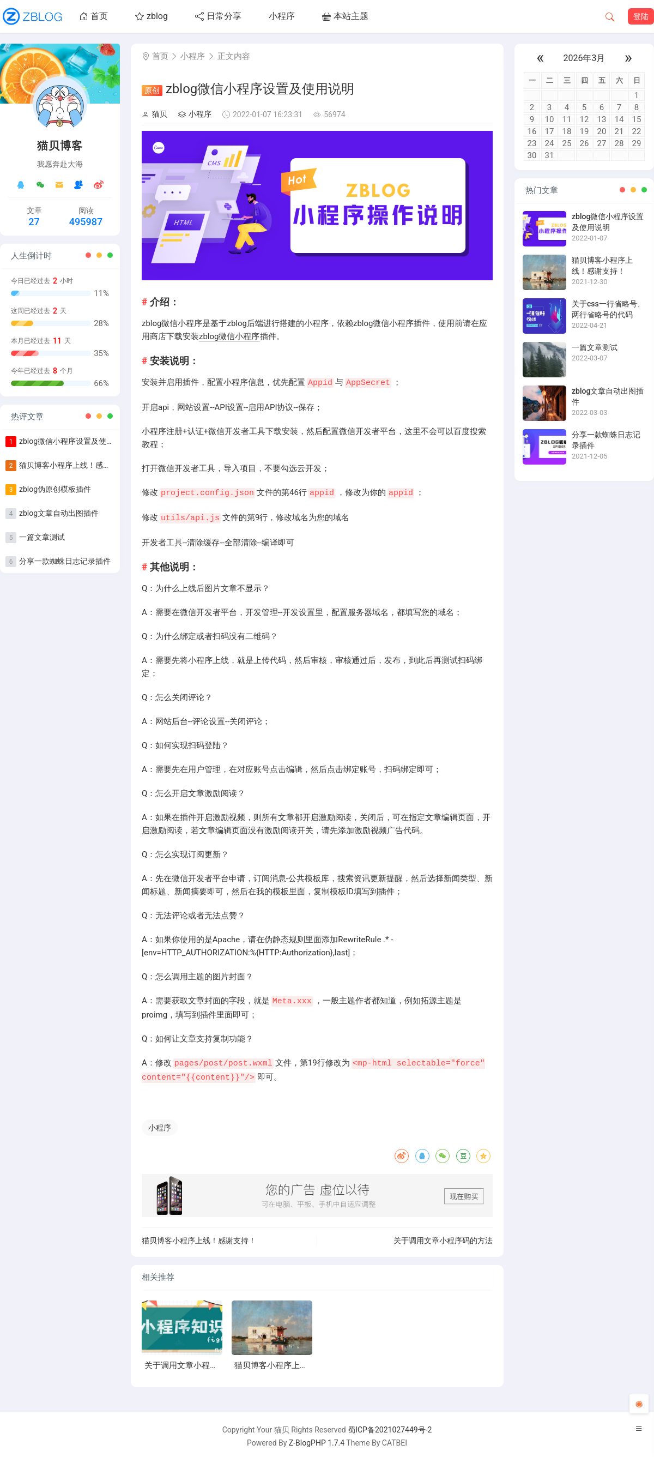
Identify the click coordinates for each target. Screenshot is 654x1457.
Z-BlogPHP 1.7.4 (316, 1439)
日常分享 (218, 16)
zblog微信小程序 (229, 336)
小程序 (282, 16)
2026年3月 (584, 58)
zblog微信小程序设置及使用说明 (74, 441)
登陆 (641, 16)
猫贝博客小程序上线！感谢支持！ (76, 465)
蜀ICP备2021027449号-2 (390, 1426)
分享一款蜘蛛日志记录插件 (65, 561)
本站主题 (345, 16)
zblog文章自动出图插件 (59, 513)
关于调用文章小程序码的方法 (443, 1237)
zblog (151, 16)
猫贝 (154, 114)
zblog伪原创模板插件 (55, 489)
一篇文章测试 (42, 537)
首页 (93, 16)
